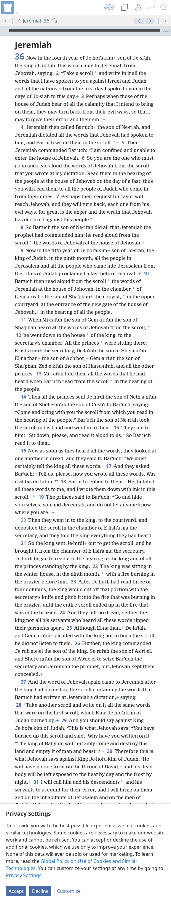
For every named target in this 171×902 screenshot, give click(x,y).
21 (23, 543)
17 (108, 466)
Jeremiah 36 (33, 20)
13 (38, 373)
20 (23, 520)
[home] (9, 7)
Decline (40, 891)
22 (95, 566)
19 (41, 497)
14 (23, 397)
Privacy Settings (23, 875)
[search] (163, 7)
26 (77, 643)
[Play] (3, 30)
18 (63, 481)
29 (64, 720)
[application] (85, 30)
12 (18, 335)
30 (109, 751)
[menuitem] (9, 7)
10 (146, 273)
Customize (69, 891)
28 (18, 705)
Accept (16, 891)
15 (116, 427)
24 (62, 612)
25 (69, 628)
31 (36, 782)
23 (73, 581)
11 (23, 319)
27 (23, 682)
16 (23, 450)
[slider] (84, 30)
